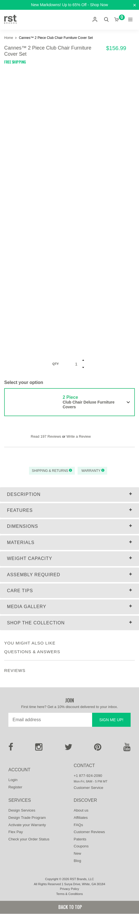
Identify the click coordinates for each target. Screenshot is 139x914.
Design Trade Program (27, 817)
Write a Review (78, 436)
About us (81, 810)
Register (15, 787)
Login (13, 780)
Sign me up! (111, 720)
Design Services (21, 810)
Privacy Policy (69, 888)
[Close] (134, 5)
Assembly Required (33, 574)
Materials (21, 542)
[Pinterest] (97, 749)
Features (20, 510)
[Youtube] (127, 749)
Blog (77, 861)
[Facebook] (10, 749)
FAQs (78, 825)
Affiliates (81, 817)
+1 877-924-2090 (88, 776)
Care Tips (20, 590)
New (77, 853)
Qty (55, 363)
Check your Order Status (28, 839)
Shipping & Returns (52, 471)
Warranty (92, 471)
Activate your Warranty (27, 825)
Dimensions (22, 526)
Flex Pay (15, 832)
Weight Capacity (29, 558)
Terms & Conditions (69, 894)
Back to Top (69, 907)
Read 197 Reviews (46, 436)
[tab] (69, 494)
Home (9, 38)
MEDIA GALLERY (26, 606)
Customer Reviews (89, 832)
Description (23, 494)
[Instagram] (38, 749)
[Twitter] (68, 749)
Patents (80, 839)
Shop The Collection (36, 622)
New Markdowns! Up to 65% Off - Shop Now (69, 5)
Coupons (81, 846)
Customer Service (88, 788)
